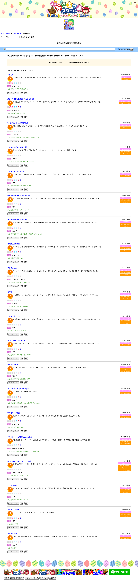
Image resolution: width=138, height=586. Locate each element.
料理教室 (126, 79)
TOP (2, 33)
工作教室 (125, 154)
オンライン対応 (125, 369)
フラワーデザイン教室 (125, 103)
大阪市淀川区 (16, 33)
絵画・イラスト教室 (125, 151)
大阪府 (8, 33)
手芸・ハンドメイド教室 (124, 470)
